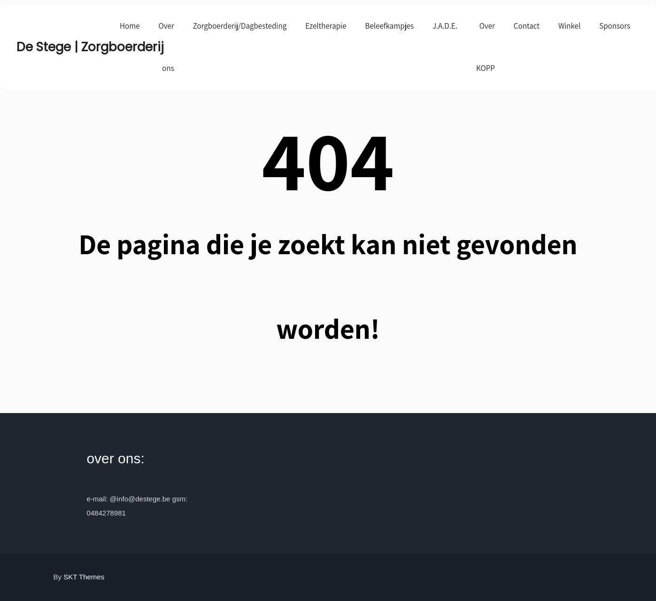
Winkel (569, 26)
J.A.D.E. (444, 26)
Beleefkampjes (389, 26)
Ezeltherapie (325, 26)
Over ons (166, 47)
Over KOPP (485, 47)
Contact (527, 26)
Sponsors (614, 26)
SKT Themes (83, 577)
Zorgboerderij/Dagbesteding (239, 26)
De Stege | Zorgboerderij (63, 47)
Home (130, 26)
